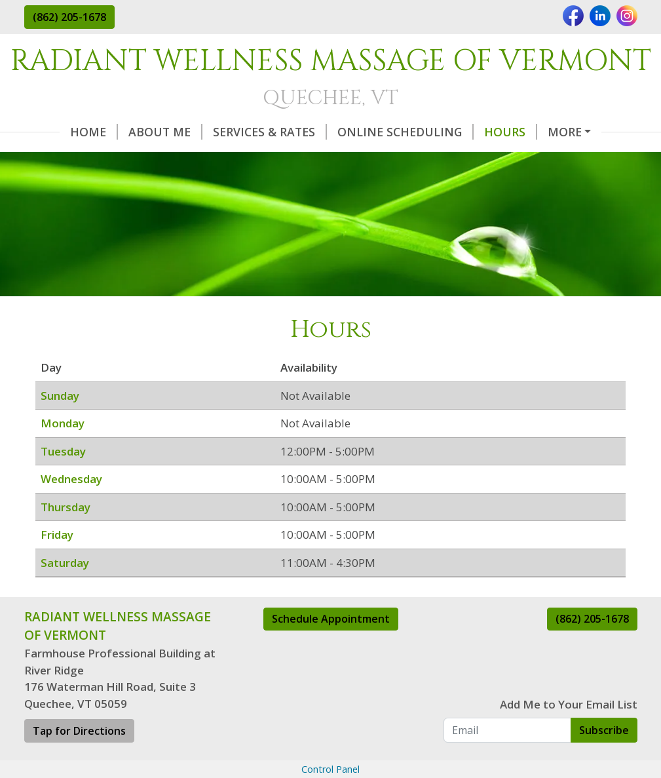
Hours (475, 132)
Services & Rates (235, 132)
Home (59, 132)
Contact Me (418, 159)
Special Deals (83, 159)
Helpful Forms (566, 132)
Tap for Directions (79, 759)
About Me (130, 132)
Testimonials (191, 159)
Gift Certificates (310, 159)
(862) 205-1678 (69, 17)
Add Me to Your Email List (568, 731)
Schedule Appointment (331, 647)
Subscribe (604, 757)
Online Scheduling (370, 132)
